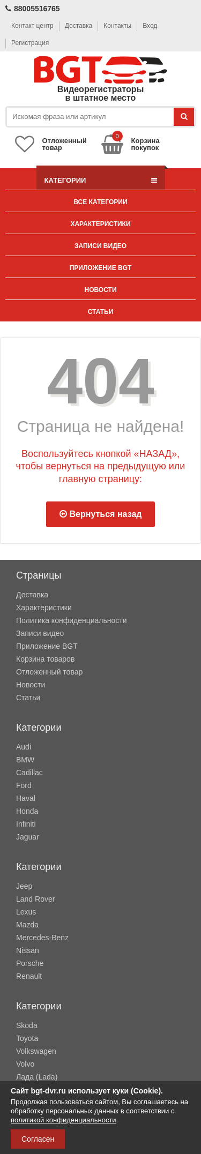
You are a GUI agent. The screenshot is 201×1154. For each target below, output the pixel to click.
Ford (24, 785)
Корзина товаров (45, 659)
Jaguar (27, 837)
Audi (23, 747)
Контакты (117, 25)
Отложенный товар (49, 672)
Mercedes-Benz (42, 937)
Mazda (27, 924)
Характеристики (100, 224)
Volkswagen (36, 1051)
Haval (25, 798)
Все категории (100, 202)
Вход (150, 25)
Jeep (24, 886)
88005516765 (32, 8)
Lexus (26, 912)
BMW (25, 759)
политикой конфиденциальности (63, 1120)
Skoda (27, 1025)
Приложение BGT (101, 268)
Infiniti (26, 824)
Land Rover (35, 899)
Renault (29, 976)
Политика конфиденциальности (71, 620)
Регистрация (30, 43)
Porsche (29, 963)
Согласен (37, 1139)
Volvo (25, 1064)
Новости (100, 290)
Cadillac (29, 772)
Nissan (27, 950)
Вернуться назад (100, 514)
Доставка (79, 25)
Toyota (27, 1038)
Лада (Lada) (36, 1077)
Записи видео (100, 246)
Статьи (101, 312)
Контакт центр (32, 25)
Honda (27, 811)
